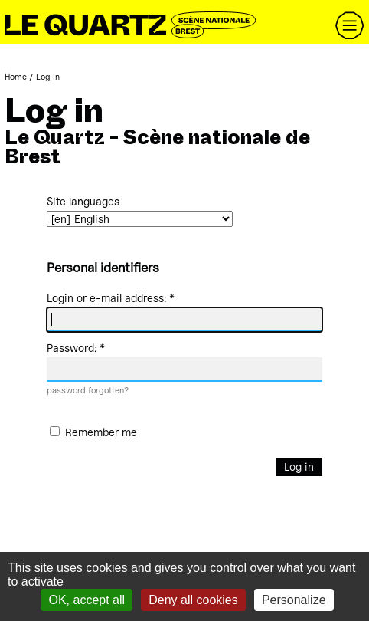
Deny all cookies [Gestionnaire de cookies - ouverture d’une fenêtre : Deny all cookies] (193, 599)
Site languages (83, 201)
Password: (76, 347)
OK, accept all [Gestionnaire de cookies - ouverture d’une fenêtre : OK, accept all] (86, 599)
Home (16, 76)
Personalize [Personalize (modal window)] (294, 599)
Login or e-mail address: (111, 297)
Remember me (101, 432)
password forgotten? (88, 390)
